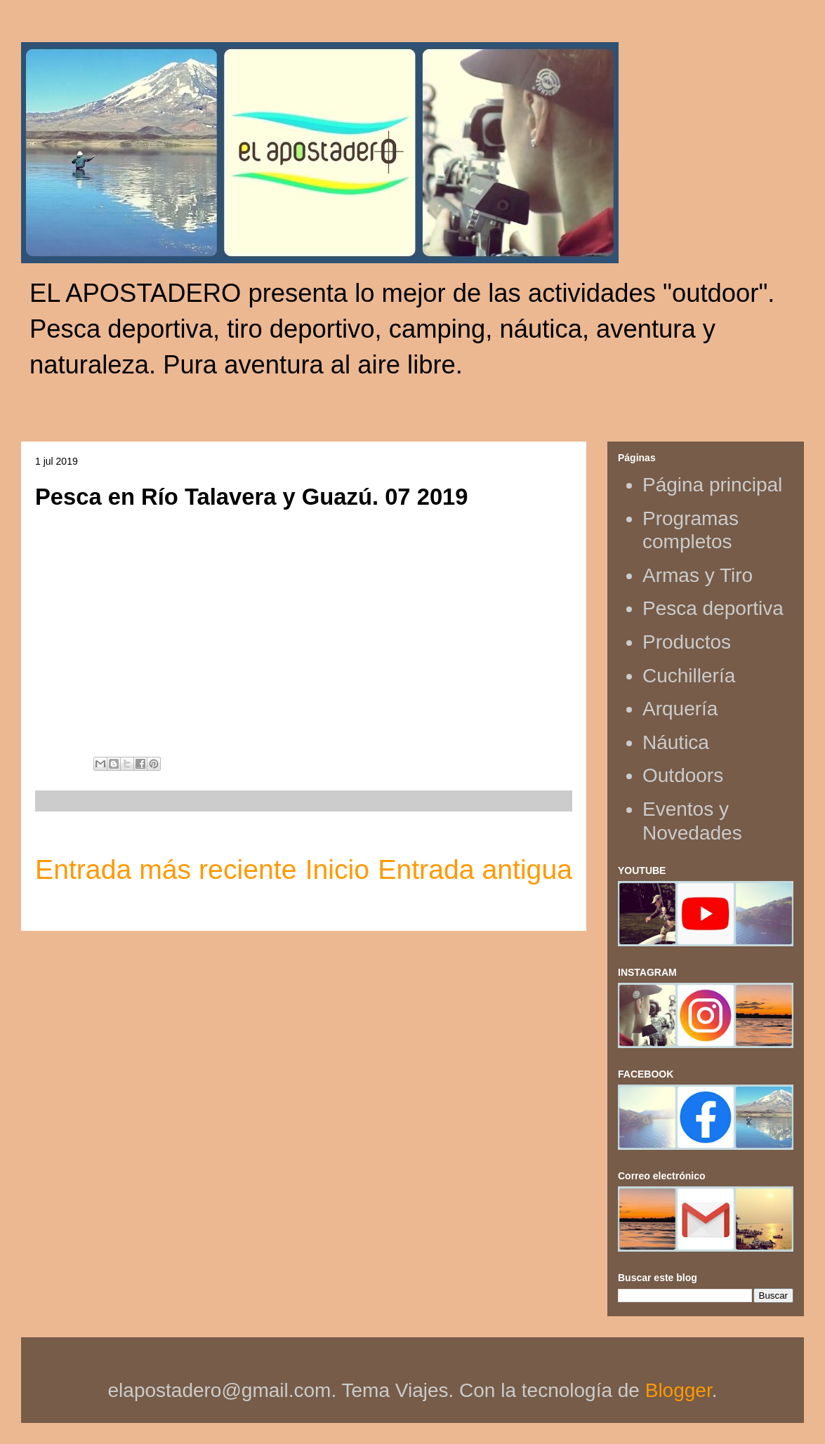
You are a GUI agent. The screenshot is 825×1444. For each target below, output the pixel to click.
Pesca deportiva (713, 608)
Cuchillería (688, 676)
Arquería (680, 709)
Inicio (337, 869)
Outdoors (682, 775)
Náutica (675, 742)
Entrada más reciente (165, 869)
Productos (686, 642)
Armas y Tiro (697, 575)
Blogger (678, 1390)
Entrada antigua (475, 869)
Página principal (712, 485)
